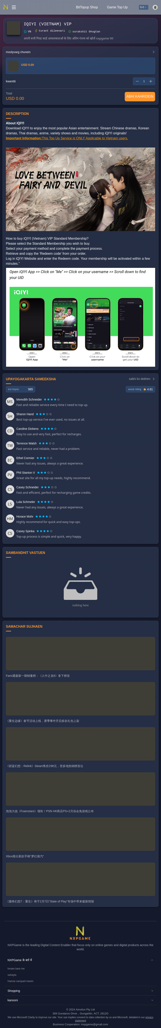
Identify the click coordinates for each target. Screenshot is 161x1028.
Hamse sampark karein (20, 981)
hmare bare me (16, 968)
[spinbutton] (144, 81)
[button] (80, 960)
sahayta (12, 974)
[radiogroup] (52, 399)
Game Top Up (117, 7)
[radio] (45, 399)
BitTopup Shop (87, 7)
